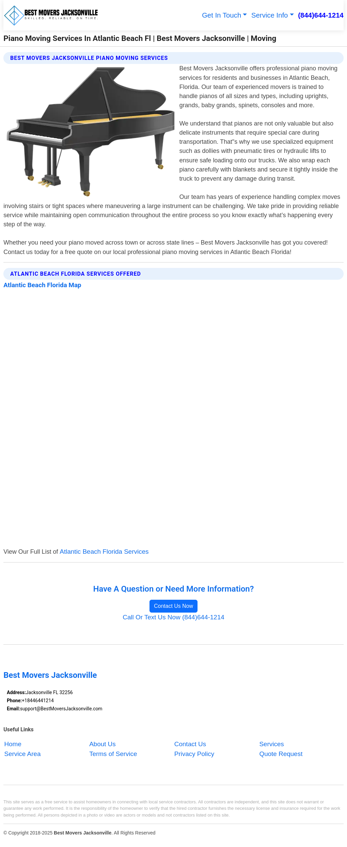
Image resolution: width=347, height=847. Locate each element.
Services (271, 744)
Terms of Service (113, 753)
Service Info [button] (269, 15)
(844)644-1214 (321, 15)
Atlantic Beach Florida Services (104, 551)
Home (13, 744)
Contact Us (190, 744)
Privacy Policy (194, 753)
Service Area (22, 753)
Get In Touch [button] (221, 15)
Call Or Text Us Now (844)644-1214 (174, 617)
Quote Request (281, 753)
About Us (102, 744)
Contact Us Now (173, 606)
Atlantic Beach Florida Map (42, 285)
